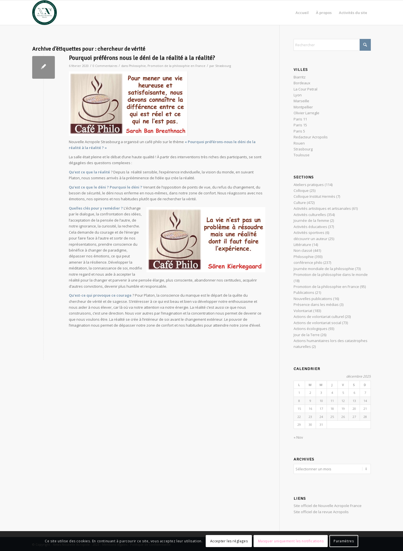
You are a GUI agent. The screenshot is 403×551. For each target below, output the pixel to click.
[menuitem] (302, 12)
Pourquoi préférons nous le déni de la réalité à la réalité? (142, 58)
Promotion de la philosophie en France (176, 66)
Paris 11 (300, 119)
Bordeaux (302, 82)
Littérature (302, 244)
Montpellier (303, 107)
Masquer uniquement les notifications (291, 541)
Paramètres (344, 541)
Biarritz (300, 77)
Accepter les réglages (229, 541)
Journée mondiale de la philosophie (324, 268)
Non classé (303, 250)
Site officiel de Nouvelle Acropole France (328, 504)
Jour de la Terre (307, 334)
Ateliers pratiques (309, 184)
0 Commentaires (105, 66)
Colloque (301, 190)
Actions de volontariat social (317, 322)
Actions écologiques (310, 328)
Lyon (298, 94)
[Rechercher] (332, 45)
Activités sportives (309, 232)
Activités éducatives (310, 226)
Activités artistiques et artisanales (322, 208)
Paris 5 (299, 131)
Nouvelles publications (313, 298)
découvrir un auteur (310, 238)
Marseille (301, 100)
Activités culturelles (310, 214)
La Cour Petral (305, 89)
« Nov (298, 437)
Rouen (299, 143)
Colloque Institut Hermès (314, 196)
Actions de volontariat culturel (319, 316)
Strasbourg (223, 66)
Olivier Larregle (306, 112)
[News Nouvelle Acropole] (44, 12)
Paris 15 (300, 124)
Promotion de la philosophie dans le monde (331, 274)
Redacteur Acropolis (311, 137)
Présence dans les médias (316, 304)
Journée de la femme (311, 220)
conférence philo (308, 262)
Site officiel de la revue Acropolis (321, 510)
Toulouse (302, 154)
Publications (304, 292)
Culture (300, 202)
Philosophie (137, 66)
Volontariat (303, 310)
